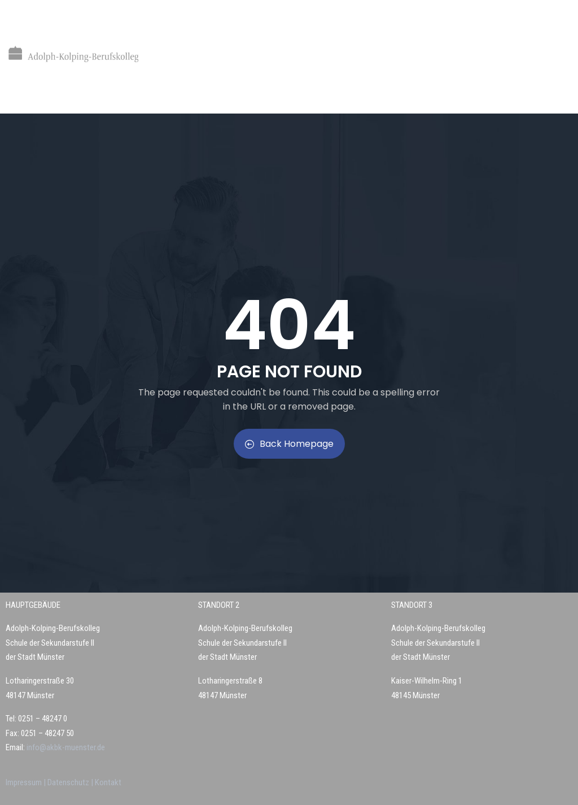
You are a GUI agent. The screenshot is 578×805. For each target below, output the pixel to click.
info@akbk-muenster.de (65, 747)
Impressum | (26, 782)
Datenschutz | (71, 782)
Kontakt (108, 782)
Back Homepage (289, 443)
